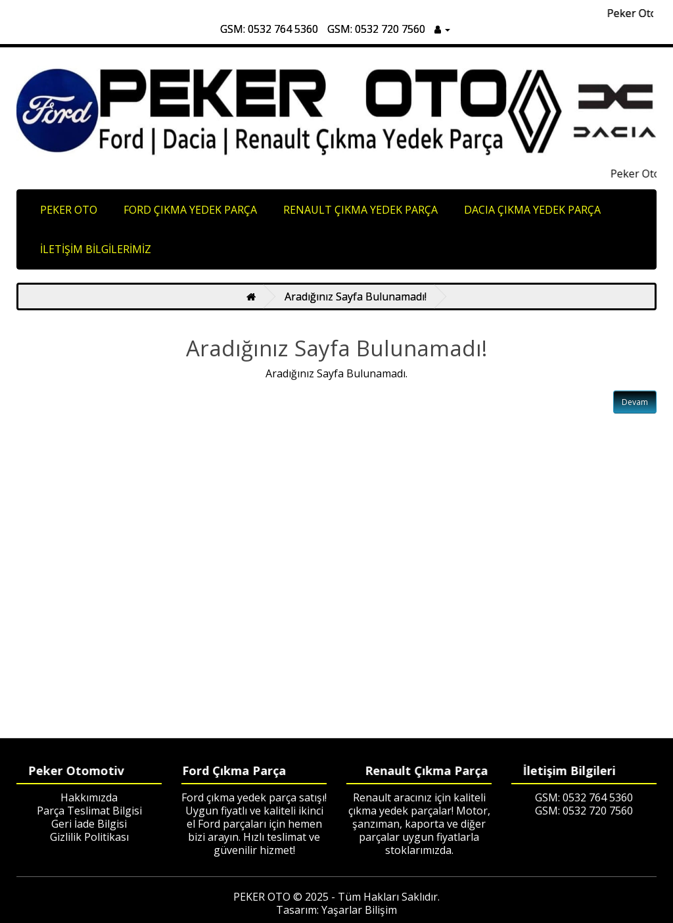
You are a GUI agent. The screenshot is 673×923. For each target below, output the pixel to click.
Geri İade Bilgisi (89, 823)
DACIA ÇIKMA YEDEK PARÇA (532, 209)
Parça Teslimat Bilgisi (89, 810)
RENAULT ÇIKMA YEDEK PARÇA (360, 209)
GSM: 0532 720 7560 (376, 29)
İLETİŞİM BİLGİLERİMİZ (95, 249)
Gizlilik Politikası (89, 837)
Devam (635, 402)
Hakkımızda (89, 797)
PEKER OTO (68, 209)
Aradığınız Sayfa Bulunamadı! (356, 296)
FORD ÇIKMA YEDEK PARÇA (190, 209)
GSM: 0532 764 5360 (269, 29)
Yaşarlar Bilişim (359, 910)
